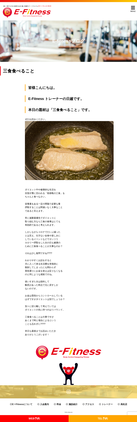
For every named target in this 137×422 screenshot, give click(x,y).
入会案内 (46, 404)
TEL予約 (102, 418)
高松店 (118, 404)
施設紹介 (71, 404)
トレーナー (103, 404)
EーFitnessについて (25, 404)
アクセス (87, 404)
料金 (58, 404)
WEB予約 (34, 418)
